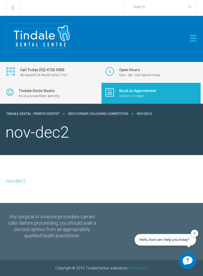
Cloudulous (138, 268)
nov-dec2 (16, 181)
